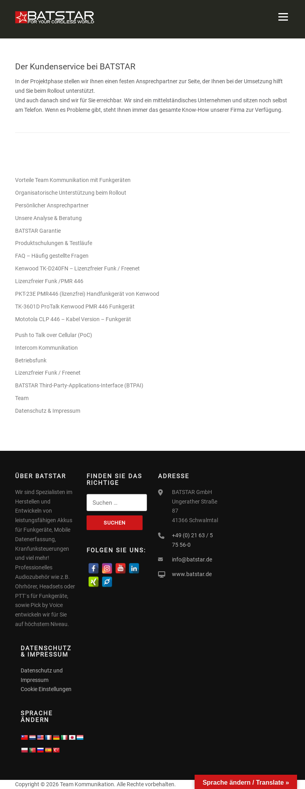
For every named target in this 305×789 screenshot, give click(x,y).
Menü (283, 16)
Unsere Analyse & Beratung (48, 218)
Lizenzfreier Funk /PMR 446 (49, 281)
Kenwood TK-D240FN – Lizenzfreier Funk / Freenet (77, 268)
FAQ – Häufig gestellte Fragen (52, 256)
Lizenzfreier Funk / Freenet (48, 373)
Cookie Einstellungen (46, 689)
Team (22, 398)
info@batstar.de (192, 559)
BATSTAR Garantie (38, 231)
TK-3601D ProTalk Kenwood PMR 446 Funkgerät (75, 306)
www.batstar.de (192, 574)
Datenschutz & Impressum (47, 411)
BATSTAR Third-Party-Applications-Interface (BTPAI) (79, 385)
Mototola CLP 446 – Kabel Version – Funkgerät (73, 319)
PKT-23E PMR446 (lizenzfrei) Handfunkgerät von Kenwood (87, 294)
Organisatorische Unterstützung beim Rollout (70, 193)
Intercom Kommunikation (46, 348)
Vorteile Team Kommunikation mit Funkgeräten (73, 180)
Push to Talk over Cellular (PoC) (53, 335)
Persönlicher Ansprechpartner (52, 205)
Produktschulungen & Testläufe (53, 243)
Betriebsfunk (30, 360)
